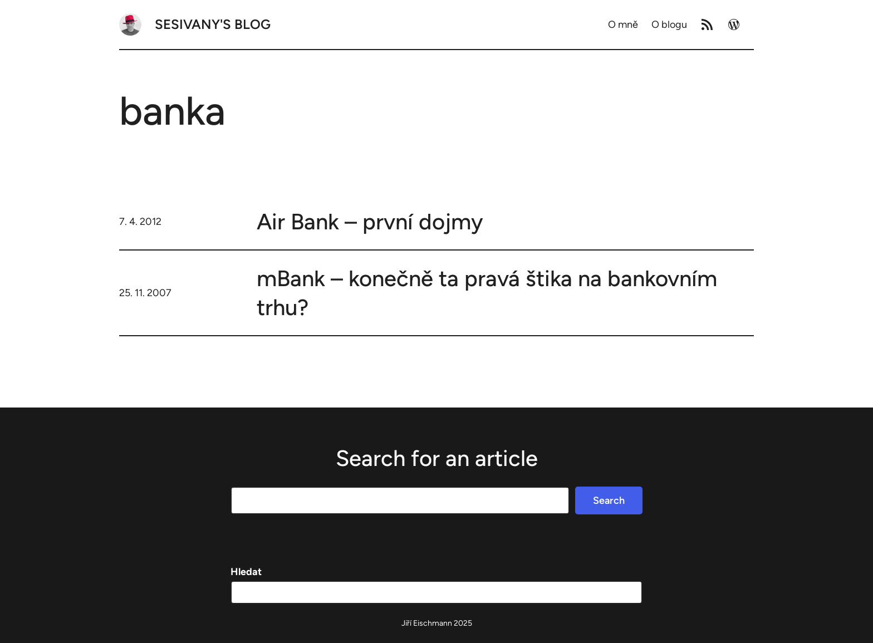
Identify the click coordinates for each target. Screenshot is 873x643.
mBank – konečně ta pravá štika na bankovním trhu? (487, 293)
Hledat (246, 572)
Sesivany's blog (213, 24)
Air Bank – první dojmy (370, 221)
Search (609, 500)
